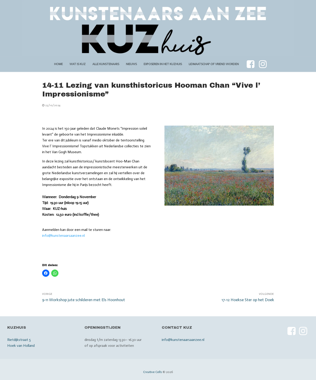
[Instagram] (262, 64)
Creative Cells (152, 372)
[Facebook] (250, 64)
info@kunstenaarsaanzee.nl (63, 235)
